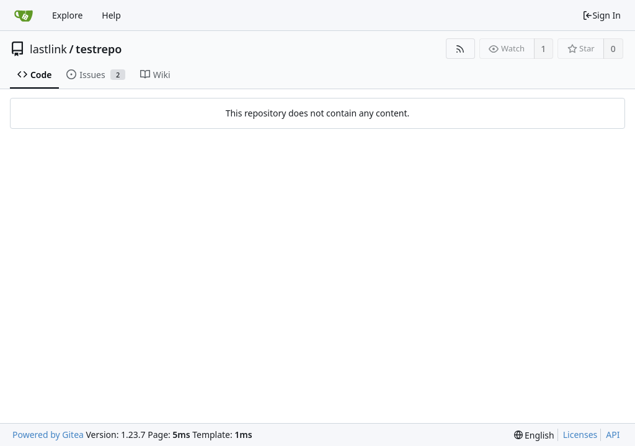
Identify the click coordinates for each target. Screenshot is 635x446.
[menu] (534, 435)
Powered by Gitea (48, 434)
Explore (67, 15)
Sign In (601, 15)
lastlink (48, 49)
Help (111, 15)
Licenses (580, 434)
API (612, 434)
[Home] (23, 15)
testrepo (99, 49)
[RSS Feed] (460, 48)
